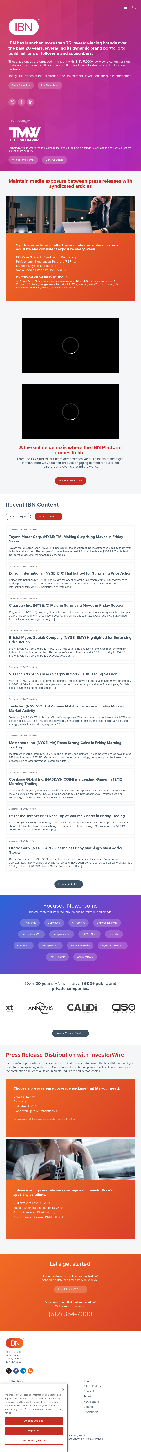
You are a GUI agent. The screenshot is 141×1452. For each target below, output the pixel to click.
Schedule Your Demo (71, 480)
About (87, 1381)
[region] (34, 1418)
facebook (21, 102)
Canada (18, 1101)
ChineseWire (78, 922)
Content (89, 1391)
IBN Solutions (15, 1381)
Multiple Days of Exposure (34, 266)
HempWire (114, 934)
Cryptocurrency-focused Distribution (36, 1217)
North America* (23, 1106)
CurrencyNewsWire (31, 934)
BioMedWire (54, 922)
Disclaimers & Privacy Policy (70, 1435)
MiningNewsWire (50, 945)
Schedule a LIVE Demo (71, 1289)
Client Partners (93, 1386)
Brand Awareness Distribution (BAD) (36, 1208)
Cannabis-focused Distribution (32, 1212)
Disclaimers (91, 1412)
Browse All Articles (68, 884)
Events (88, 1396)
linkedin (30, 102)
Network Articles (48, 516)
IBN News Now (49, 85)
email (81, 1306)
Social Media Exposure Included (39, 270)
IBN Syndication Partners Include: (40, 277)
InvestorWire (23, 945)
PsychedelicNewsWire (113, 945)
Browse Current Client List (70, 1033)
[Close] (63, 1390)
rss (30, 1371)
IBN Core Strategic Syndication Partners (44, 257)
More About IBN (21, 85)
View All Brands (55, 159)
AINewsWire (30, 922)
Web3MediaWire (85, 957)
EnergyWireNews (61, 934)
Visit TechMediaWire (23, 159)
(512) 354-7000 (70, 1314)
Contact (89, 1407)
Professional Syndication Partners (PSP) (44, 261)
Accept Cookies (33, 1420)
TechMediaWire (57, 957)
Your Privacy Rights (33, 1440)
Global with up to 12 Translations (34, 1111)
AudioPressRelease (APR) (29, 1203)
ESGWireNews (89, 934)
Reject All (33, 1430)
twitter (12, 102)
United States (22, 1097)
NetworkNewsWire (80, 945)
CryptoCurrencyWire (107, 922)
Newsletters (91, 1402)
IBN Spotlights (18, 516)
